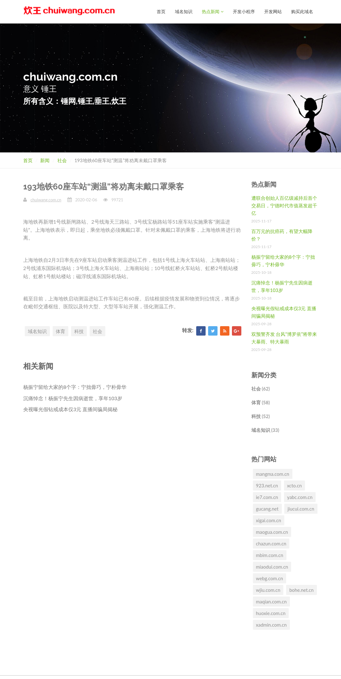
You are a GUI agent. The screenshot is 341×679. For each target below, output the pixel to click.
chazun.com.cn (271, 543)
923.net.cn (267, 485)
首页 (161, 11)
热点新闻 (212, 11)
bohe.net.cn (301, 589)
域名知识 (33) (265, 429)
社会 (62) (260, 388)
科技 (79, 331)
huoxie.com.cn (271, 613)
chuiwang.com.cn (45, 199)
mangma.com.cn (272, 473)
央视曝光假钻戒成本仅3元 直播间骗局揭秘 (70, 409)
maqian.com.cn (271, 601)
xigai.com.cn (268, 520)
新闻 (45, 160)
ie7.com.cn (267, 497)
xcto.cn (294, 485)
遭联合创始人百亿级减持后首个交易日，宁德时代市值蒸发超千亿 (284, 205)
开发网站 (273, 11)
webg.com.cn (269, 578)
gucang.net (267, 508)
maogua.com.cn (272, 531)
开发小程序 (244, 11)
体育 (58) (260, 402)
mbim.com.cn (269, 555)
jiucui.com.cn (300, 508)
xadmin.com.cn (271, 624)
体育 (60, 331)
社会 (62, 160)
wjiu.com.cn (268, 589)
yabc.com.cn (299, 497)
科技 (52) (260, 416)
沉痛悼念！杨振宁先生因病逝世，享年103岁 (72, 398)
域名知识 (183, 11)
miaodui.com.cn (272, 566)
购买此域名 (302, 11)
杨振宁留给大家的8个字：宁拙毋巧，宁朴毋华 (74, 387)
